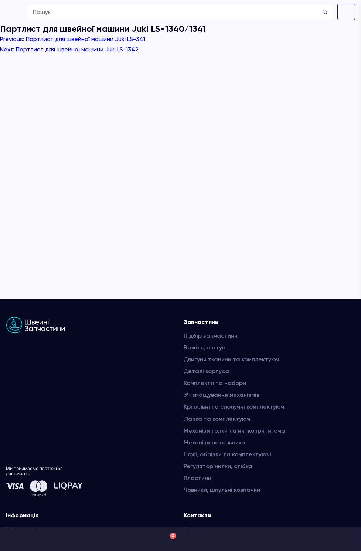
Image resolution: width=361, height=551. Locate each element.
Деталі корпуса (206, 371)
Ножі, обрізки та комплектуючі (227, 454)
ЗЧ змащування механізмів (221, 394)
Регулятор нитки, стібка (218, 466)
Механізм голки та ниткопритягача (234, 430)
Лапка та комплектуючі (218, 418)
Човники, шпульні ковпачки (222, 489)
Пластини (197, 477)
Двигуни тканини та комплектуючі (232, 359)
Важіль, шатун (204, 347)
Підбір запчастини (211, 335)
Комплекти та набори (215, 382)
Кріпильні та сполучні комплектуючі (235, 406)
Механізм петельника (214, 442)
